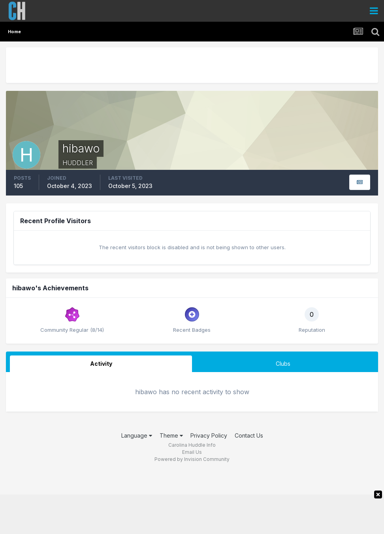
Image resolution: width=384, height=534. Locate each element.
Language (136, 435)
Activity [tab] (101, 363)
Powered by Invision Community (192, 459)
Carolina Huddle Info (192, 445)
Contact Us (249, 435)
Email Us (192, 452)
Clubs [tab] (283, 363)
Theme (171, 435)
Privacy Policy (208, 435)
